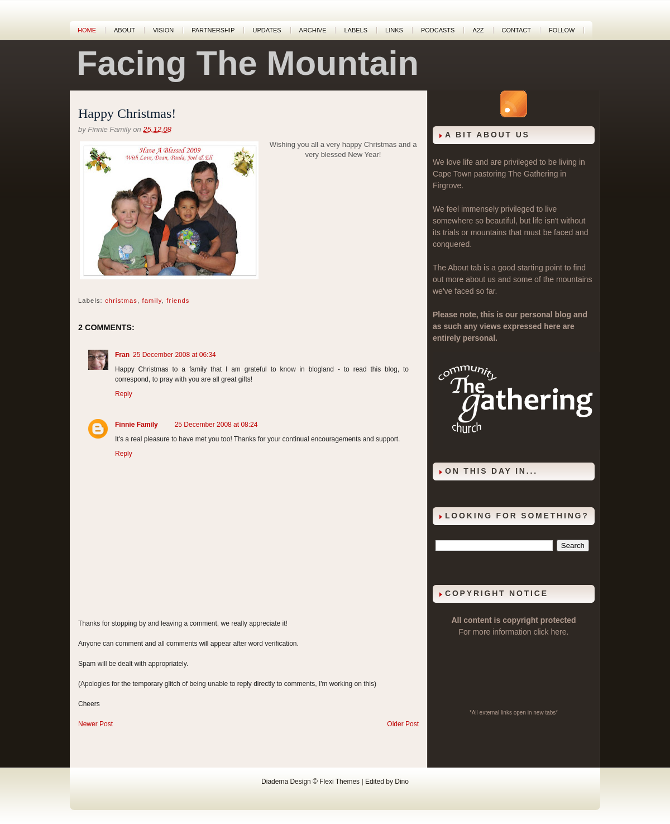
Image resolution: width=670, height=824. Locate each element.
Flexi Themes (339, 781)
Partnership (213, 30)
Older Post (403, 724)
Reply (123, 394)
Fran (122, 355)
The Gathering (533, 173)
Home (87, 30)
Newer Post (95, 724)
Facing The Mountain (247, 63)
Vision (163, 30)
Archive (313, 30)
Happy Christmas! (127, 113)
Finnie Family (136, 424)
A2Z (478, 30)
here (559, 631)
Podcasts (438, 30)
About (124, 30)
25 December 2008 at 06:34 (174, 355)
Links (394, 30)
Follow (562, 30)
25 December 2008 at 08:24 (216, 424)
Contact (516, 30)
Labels (355, 30)
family (152, 300)
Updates (266, 30)
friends (177, 300)
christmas (121, 300)
